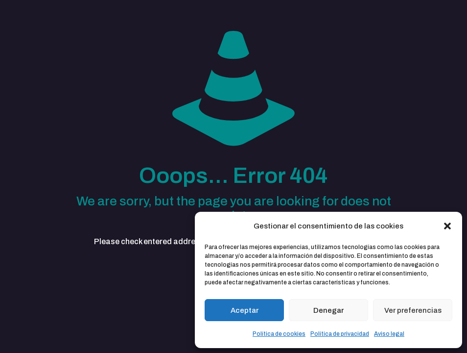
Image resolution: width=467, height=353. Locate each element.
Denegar (328, 310)
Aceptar (244, 310)
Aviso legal (389, 333)
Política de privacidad (339, 333)
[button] (447, 226)
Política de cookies (279, 333)
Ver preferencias (413, 310)
